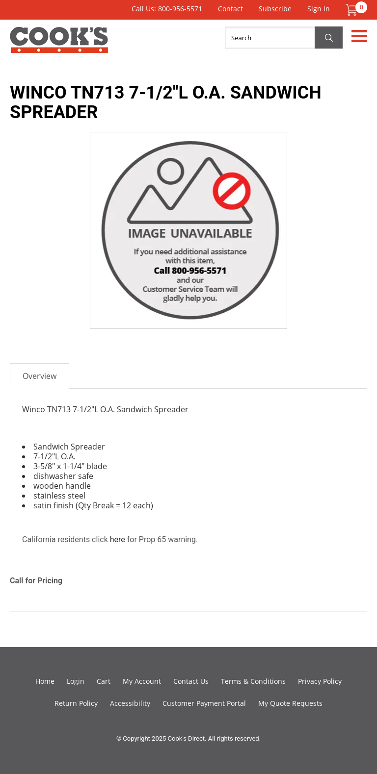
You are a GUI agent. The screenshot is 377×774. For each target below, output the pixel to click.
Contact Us (191, 681)
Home (44, 681)
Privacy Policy (320, 681)
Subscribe (275, 8)
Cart (103, 681)
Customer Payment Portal (204, 703)
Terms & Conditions (253, 681)
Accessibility (130, 703)
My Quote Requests (290, 703)
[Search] (283, 38)
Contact (230, 8)
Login (75, 681)
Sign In (318, 8)
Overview (39, 376)
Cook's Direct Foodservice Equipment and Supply (59, 45)
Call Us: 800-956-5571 (167, 8)
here (117, 539)
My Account (142, 681)
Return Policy (76, 703)
